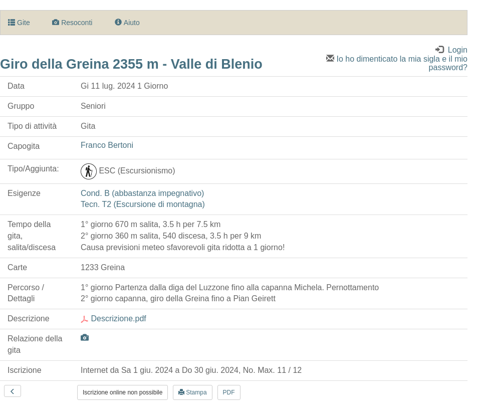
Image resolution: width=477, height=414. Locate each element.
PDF (229, 392)
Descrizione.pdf (113, 318)
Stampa (192, 392)
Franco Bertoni (107, 145)
